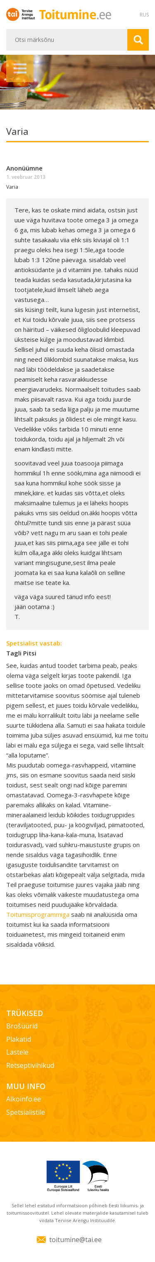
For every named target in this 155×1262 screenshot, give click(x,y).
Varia (12, 186)
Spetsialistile (25, 1112)
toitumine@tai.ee (75, 1239)
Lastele (17, 1052)
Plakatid (18, 1039)
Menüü (19, 68)
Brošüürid (22, 1026)
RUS (144, 14)
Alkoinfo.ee (23, 1099)
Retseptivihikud (30, 1065)
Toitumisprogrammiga (38, 914)
